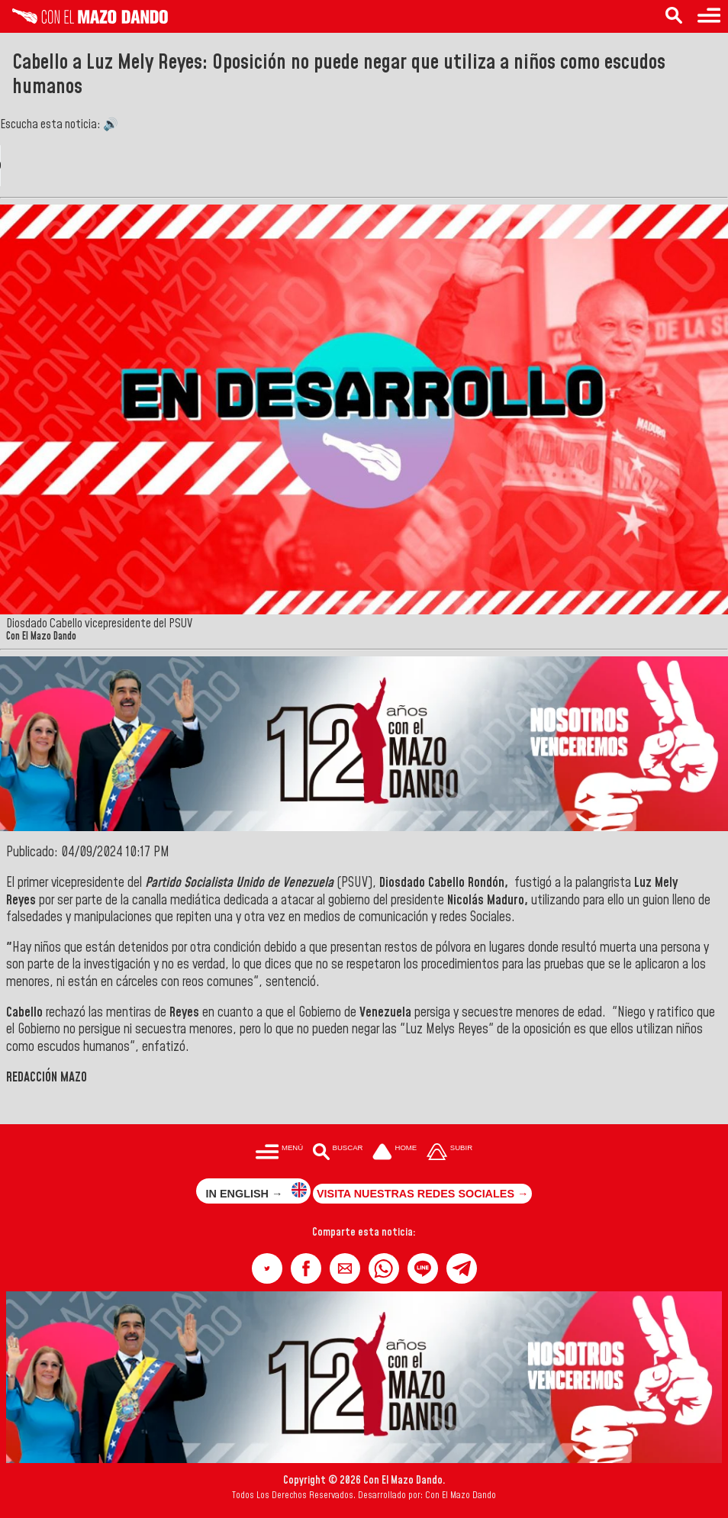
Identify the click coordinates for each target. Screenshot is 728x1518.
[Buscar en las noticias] (674, 16)
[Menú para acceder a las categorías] (709, 16)
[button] (267, 1268)
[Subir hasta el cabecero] (449, 1152)
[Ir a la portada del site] (394, 1152)
